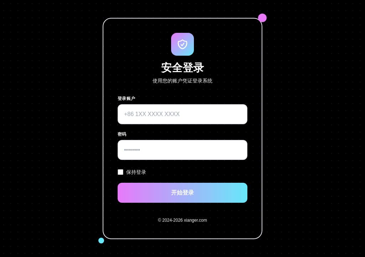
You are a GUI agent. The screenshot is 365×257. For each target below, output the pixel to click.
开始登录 (182, 193)
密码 (122, 134)
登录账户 (126, 98)
